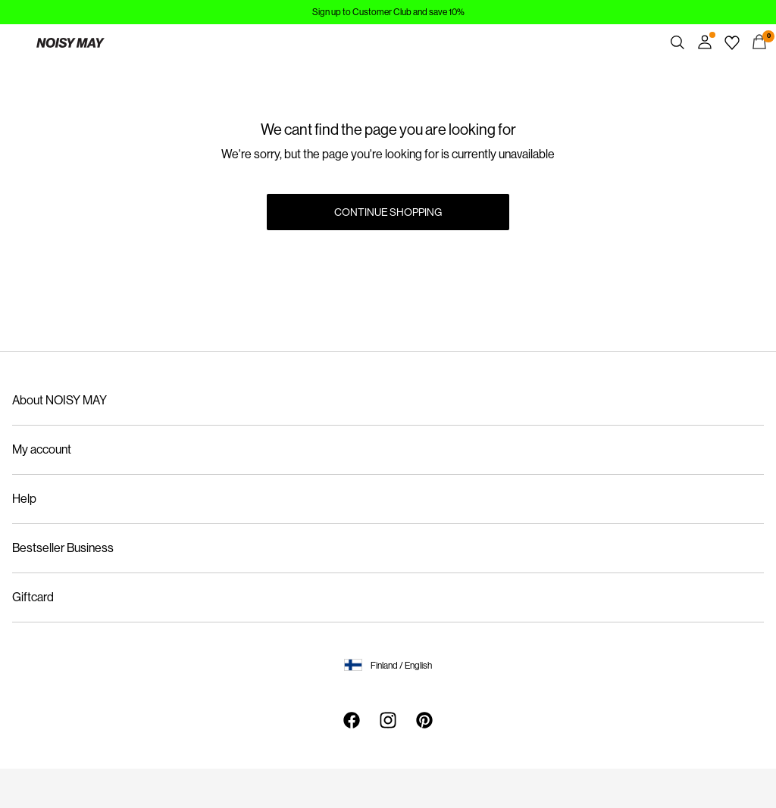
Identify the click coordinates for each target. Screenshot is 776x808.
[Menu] (16, 42)
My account (41, 449)
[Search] (677, 42)
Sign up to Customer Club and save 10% (388, 12)
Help (24, 498)
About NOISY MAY (59, 400)
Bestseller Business (63, 548)
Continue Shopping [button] (388, 212)
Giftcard (33, 597)
